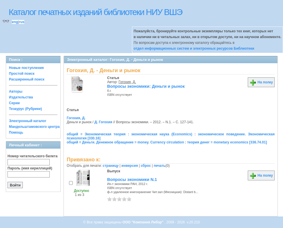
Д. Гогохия (103, 122)
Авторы (16, 91)
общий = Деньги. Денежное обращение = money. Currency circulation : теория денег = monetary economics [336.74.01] (167, 142)
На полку (261, 82)
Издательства (21, 97)
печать (159, 166)
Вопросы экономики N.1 (132, 179)
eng (15, 22)
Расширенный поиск (26, 79)
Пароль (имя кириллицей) (30, 168)
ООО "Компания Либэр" (143, 222)
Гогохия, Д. (127, 82)
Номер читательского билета (32, 156)
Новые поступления (26, 68)
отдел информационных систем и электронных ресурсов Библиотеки (194, 48)
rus (21, 22)
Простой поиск (21, 74)
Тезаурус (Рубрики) (25, 109)
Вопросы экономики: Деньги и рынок (146, 86)
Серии (14, 103)
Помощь (16, 132)
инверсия (130, 166)
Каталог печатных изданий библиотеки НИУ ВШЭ (95, 12)
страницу (111, 166)
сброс (146, 166)
